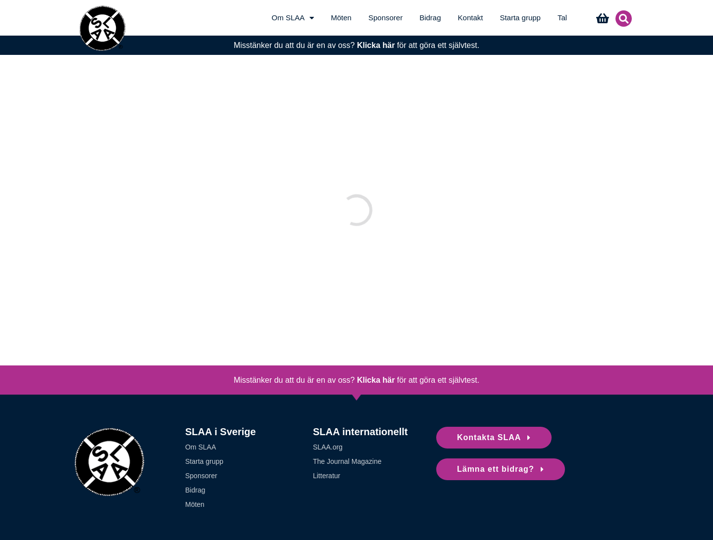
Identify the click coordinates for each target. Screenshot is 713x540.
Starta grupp (520, 17)
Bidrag (430, 17)
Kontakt (470, 17)
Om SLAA (293, 17)
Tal (562, 17)
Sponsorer (385, 17)
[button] (623, 18)
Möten (341, 17)
